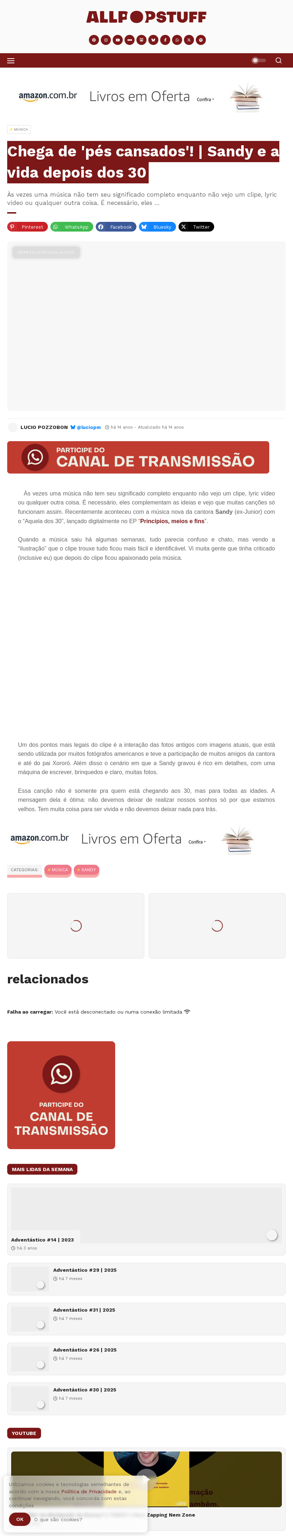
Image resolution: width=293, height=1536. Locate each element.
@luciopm (89, 427)
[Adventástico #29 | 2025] (30, 1279)
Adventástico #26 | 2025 (85, 1350)
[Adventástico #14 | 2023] (146, 1215)
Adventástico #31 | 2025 (84, 1310)
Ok (19, 1519)
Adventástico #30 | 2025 (84, 1390)
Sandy (88, 869)
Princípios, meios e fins (172, 521)
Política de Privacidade (89, 1491)
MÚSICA (60, 869)
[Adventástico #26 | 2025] (30, 1359)
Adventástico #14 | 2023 (42, 1240)
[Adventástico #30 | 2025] (30, 1398)
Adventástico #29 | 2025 (85, 1270)
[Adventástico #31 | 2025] (30, 1319)
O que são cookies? (58, 1519)
